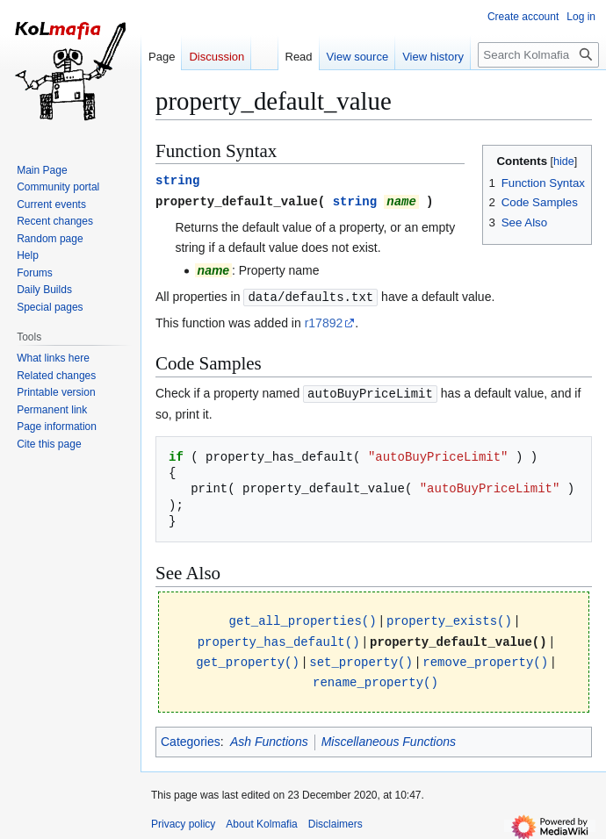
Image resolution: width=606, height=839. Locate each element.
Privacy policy (183, 817)
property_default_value (236, 199)
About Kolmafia (261, 817)
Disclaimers (335, 817)
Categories (190, 735)
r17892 (324, 320)
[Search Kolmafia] (538, 55)
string (177, 179)
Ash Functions (269, 735)
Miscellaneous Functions (388, 735)
